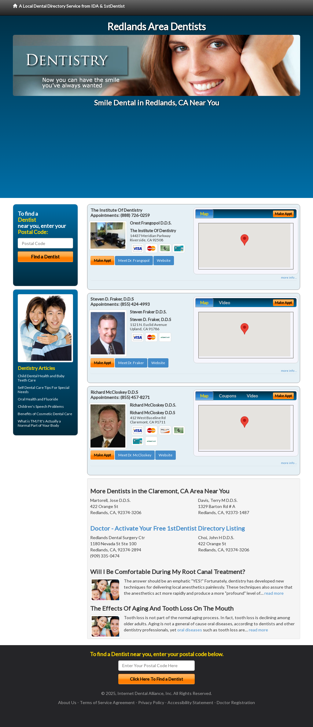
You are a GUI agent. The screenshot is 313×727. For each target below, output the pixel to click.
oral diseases (189, 629)
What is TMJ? (28, 421)
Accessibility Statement (190, 702)
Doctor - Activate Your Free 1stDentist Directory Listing (167, 528)
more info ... (289, 277)
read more (274, 593)
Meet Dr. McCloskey (134, 455)
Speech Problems (49, 406)
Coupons (227, 395)
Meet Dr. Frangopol (133, 260)
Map (204, 213)
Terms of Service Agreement (107, 702)
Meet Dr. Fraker (131, 362)
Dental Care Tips (37, 387)
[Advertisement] (156, 155)
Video (224, 302)
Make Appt (102, 260)
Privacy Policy (151, 702)
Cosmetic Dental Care (54, 413)
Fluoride (51, 399)
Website (164, 260)
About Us (67, 702)
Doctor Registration (236, 702)
